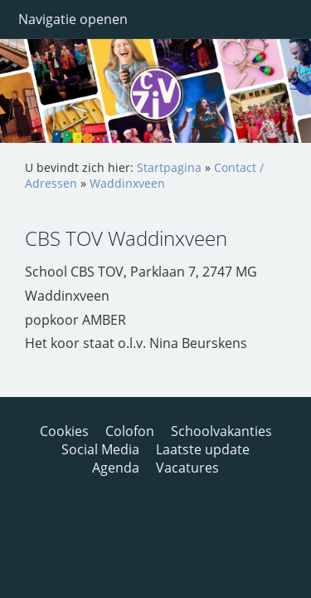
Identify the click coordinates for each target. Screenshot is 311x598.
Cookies (64, 431)
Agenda (115, 467)
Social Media (100, 449)
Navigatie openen (73, 19)
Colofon (129, 431)
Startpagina (169, 167)
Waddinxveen (127, 183)
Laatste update (203, 449)
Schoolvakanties (221, 431)
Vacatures (187, 467)
